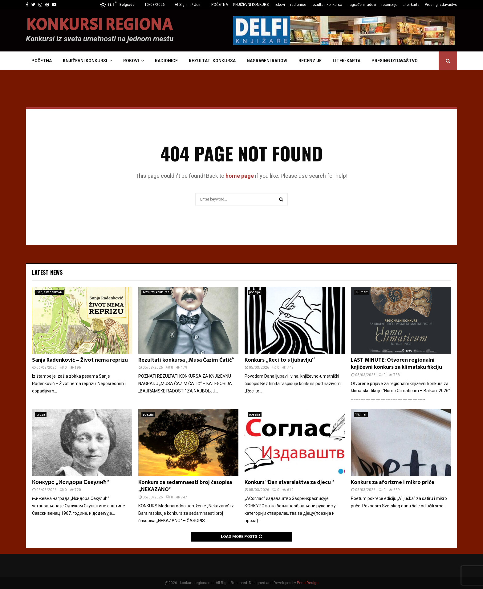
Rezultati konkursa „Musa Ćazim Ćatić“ (186, 360)
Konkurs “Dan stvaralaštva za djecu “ (289, 482)
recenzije (389, 4)
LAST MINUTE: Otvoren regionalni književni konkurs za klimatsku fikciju (396, 363)
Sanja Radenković (50, 292)
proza (41, 414)
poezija (254, 292)
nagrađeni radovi (361, 4)
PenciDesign (308, 583)
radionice (298, 4)
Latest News (47, 272)
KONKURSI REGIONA (99, 25)
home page (239, 176)
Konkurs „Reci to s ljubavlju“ (280, 360)
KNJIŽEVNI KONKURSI (251, 4)
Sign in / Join (188, 4)
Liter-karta (411, 4)
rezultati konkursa (326, 4)
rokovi (280, 4)
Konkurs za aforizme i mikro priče (392, 482)
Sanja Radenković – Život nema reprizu (80, 360)
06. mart (361, 292)
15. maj (360, 414)
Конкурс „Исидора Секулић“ (70, 482)
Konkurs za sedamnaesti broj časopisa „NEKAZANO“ (185, 486)
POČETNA (219, 4)
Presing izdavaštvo (441, 4)
